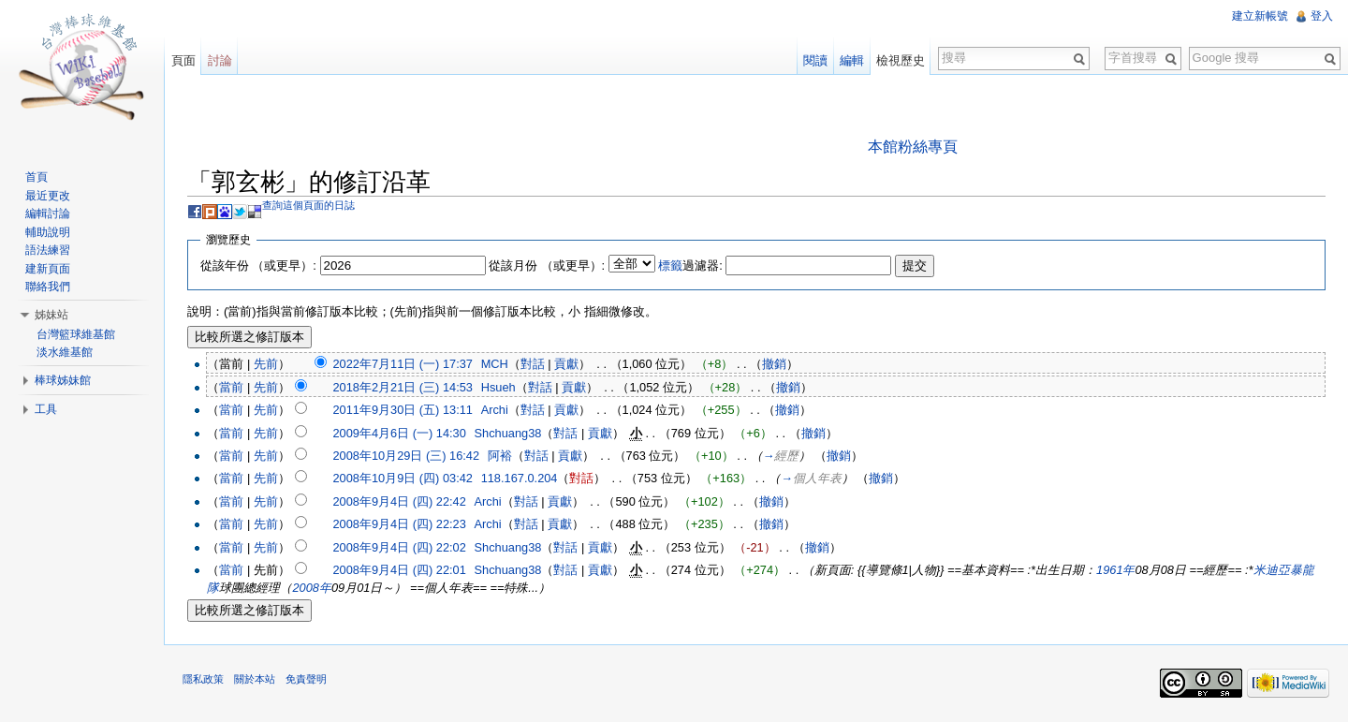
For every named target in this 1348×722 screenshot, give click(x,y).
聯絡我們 (47, 286)
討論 (220, 60)
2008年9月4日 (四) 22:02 (399, 547)
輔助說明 (47, 232)
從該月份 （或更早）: (548, 265)
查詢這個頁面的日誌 (309, 205)
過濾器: (691, 265)
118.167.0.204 (520, 479)
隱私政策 (204, 679)
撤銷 (775, 364)
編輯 (852, 60)
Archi (495, 410)
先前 (267, 364)
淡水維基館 (65, 352)
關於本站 (255, 679)
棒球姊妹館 (63, 380)
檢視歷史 (900, 60)
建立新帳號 (1260, 15)
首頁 (36, 177)
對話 (533, 364)
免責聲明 (307, 679)
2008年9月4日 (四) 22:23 (399, 525)
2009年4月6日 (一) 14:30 (399, 433)
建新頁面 (47, 268)
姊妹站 (51, 314)
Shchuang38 (509, 433)
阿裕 (501, 456)
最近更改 (47, 195)
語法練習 (47, 250)
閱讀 (815, 60)
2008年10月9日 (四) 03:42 (403, 479)
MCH (495, 364)
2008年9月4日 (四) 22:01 (399, 570)
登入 (1322, 15)
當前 (232, 387)
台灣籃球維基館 (76, 334)
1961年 (1116, 570)
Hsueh (499, 387)
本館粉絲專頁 (913, 147)
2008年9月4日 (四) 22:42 (399, 501)
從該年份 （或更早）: (259, 265)
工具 (46, 409)
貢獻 (567, 364)
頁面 (183, 60)
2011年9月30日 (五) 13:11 (403, 410)
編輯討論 (47, 213)
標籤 (671, 265)
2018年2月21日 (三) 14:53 (403, 387)
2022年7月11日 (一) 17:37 (403, 364)
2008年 (312, 589)
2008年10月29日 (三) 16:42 (406, 456)
